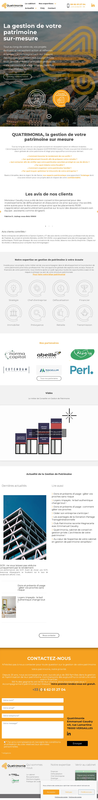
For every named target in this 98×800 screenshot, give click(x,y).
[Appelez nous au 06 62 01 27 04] (77, 5)
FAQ (42, 8)
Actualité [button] (31, 8)
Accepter (51, 792)
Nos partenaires (32, 777)
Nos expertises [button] (47, 3)
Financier (54, 771)
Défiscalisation (56, 774)
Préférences (86, 792)
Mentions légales (33, 779)
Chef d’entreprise (57, 776)
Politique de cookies (61, 797)
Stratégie (54, 778)
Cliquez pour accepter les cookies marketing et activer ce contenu (86, 777)
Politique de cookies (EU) (36, 781)
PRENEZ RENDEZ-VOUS (17, 77)
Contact (52, 8)
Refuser (68, 792)
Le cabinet (30, 3)
